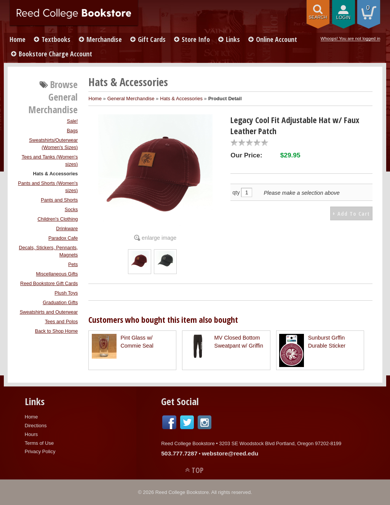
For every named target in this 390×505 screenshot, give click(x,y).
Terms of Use (39, 443)
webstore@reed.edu (230, 453)
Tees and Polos (61, 321)
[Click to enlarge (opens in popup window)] (139, 268)
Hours (31, 434)
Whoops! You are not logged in (350, 38)
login (343, 17)
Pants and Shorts (59, 200)
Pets (73, 264)
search (318, 17)
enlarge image (159, 238)
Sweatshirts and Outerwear (49, 312)
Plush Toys (66, 293)
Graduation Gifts (60, 302)
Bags (72, 130)
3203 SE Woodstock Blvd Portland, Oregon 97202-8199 (280, 443)
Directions (36, 425)
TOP (197, 470)
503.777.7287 (179, 453)
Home (18, 39)
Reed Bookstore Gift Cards (49, 283)
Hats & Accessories (55, 173)
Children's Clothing (57, 219)
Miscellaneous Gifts (57, 274)
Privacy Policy (40, 451)
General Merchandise (131, 98)
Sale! (72, 121)
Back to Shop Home (56, 331)
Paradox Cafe (63, 238)
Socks (71, 209)
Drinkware (67, 228)
